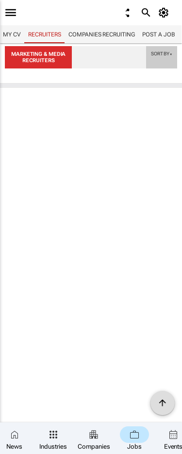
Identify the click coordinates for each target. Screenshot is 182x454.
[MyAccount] (165, 12)
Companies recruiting (101, 34)
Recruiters (44, 34)
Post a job (158, 34)
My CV (12, 34)
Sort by (161, 53)
